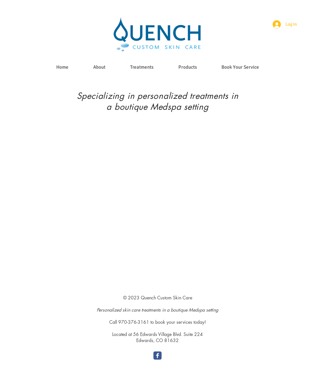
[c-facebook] (157, 355)
